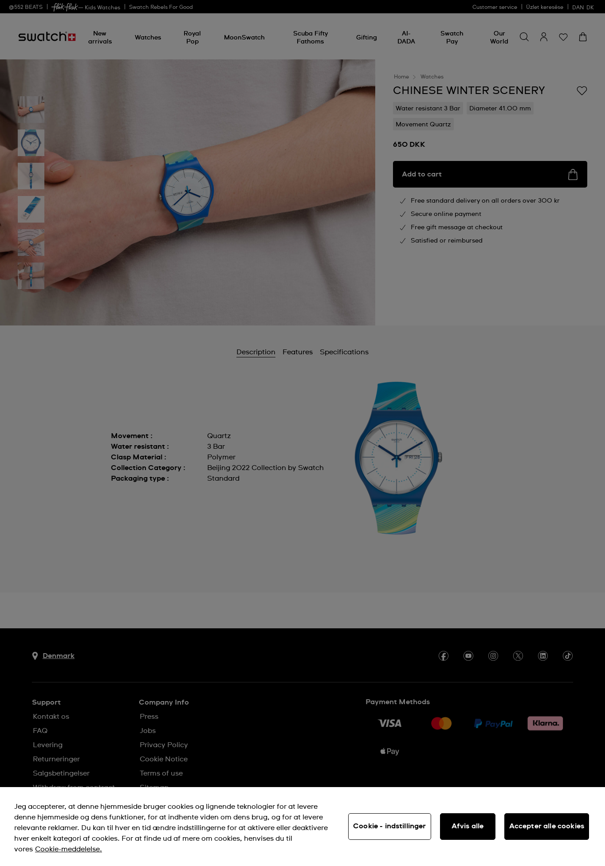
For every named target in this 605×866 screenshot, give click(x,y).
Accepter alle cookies (546, 826)
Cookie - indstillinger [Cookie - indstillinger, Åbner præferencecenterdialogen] (389, 826)
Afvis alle (468, 826)
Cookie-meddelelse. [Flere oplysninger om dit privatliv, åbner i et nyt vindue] (68, 849)
